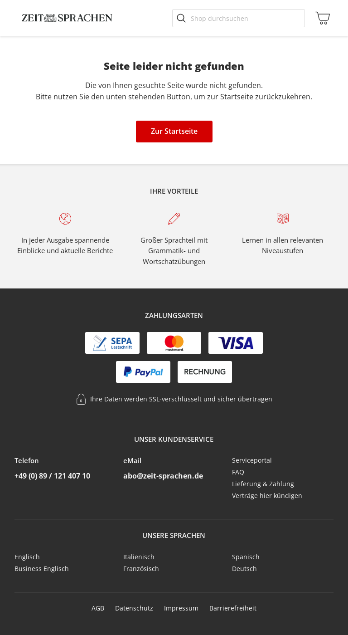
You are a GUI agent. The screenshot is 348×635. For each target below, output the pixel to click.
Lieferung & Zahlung (263, 483)
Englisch (27, 556)
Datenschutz (134, 608)
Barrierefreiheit (232, 608)
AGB (98, 608)
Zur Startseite (174, 131)
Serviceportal (252, 460)
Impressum (181, 608)
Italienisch (139, 556)
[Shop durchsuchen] (238, 18)
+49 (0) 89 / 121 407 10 (52, 476)
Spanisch (246, 556)
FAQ (238, 472)
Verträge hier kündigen (267, 495)
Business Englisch (41, 568)
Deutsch (244, 568)
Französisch (141, 568)
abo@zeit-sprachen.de (163, 476)
